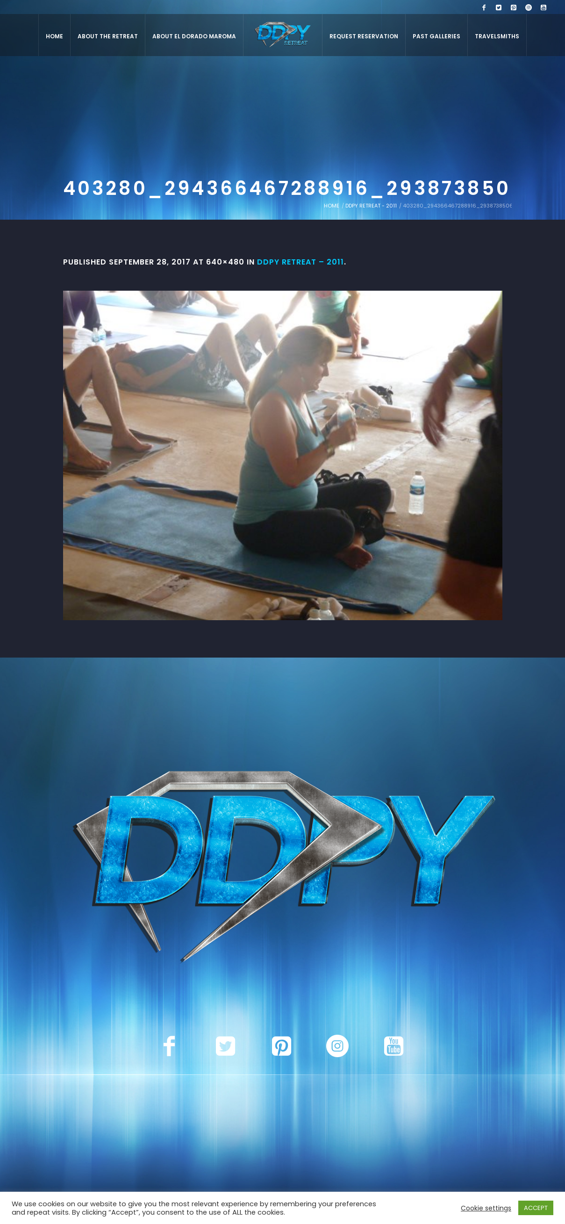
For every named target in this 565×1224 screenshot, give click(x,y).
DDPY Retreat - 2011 (371, 205)
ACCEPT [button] (536, 1207)
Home (331, 205)
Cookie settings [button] (486, 1208)
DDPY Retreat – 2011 (300, 262)
